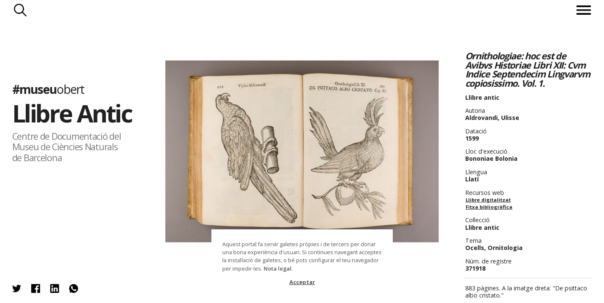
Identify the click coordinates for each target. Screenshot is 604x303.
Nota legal (277, 268)
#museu (48, 89)
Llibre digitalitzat (488, 200)
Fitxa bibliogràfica (489, 207)
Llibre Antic (72, 113)
